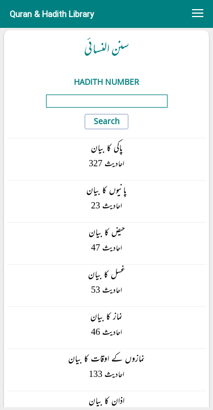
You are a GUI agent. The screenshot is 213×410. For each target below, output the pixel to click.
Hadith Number (106, 81)
